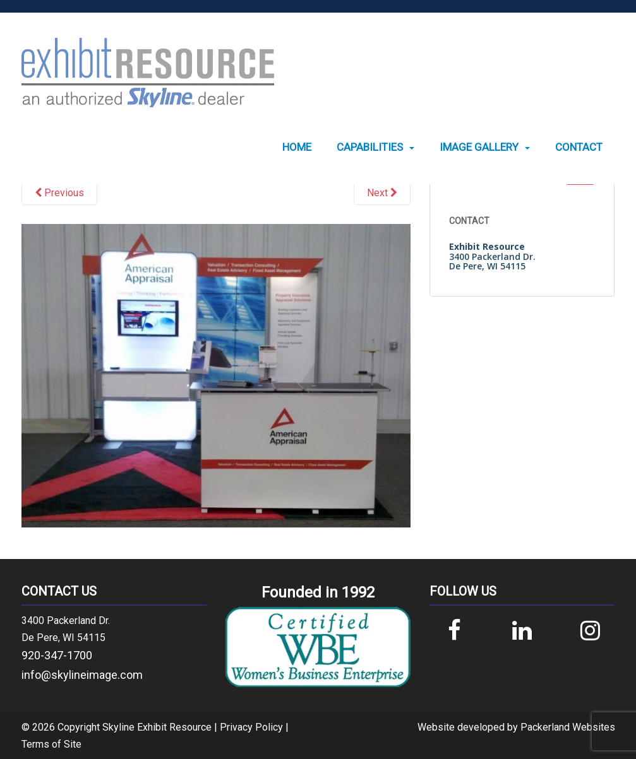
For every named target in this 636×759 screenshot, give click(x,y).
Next (382, 193)
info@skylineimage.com (82, 674)
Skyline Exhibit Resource (157, 727)
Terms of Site (51, 744)
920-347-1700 (56, 655)
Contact (579, 147)
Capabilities (370, 147)
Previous (59, 193)
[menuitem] (297, 147)
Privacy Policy (251, 727)
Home (296, 147)
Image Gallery (479, 147)
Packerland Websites (567, 727)
